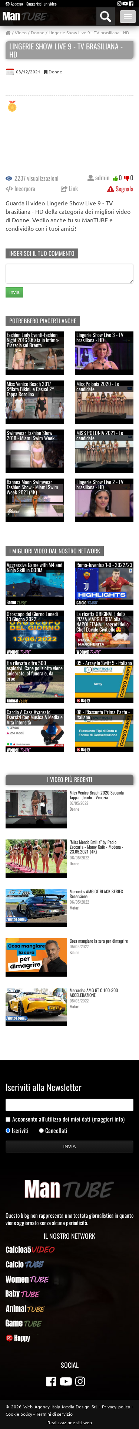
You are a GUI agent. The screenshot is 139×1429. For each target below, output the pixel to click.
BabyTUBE (69, 1293)
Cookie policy (19, 1414)
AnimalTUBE (69, 1308)
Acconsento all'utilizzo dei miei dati (68, 1119)
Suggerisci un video (41, 4)
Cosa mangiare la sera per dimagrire (99, 941)
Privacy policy (116, 1406)
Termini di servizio (54, 1414)
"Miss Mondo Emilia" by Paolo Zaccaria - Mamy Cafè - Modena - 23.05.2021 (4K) (96, 847)
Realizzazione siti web (69, 1422)
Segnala (120, 188)
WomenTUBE (69, 1279)
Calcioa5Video (69, 1249)
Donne (37, 32)
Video (21, 32)
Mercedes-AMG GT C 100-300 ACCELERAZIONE (94, 992)
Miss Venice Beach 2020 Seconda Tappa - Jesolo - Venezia (97, 794)
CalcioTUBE (69, 1264)
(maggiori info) (108, 1119)
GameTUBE (70, 1323)
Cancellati (56, 1130)
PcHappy (69, 1338)
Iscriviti (20, 1130)
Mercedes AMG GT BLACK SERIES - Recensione (98, 893)
